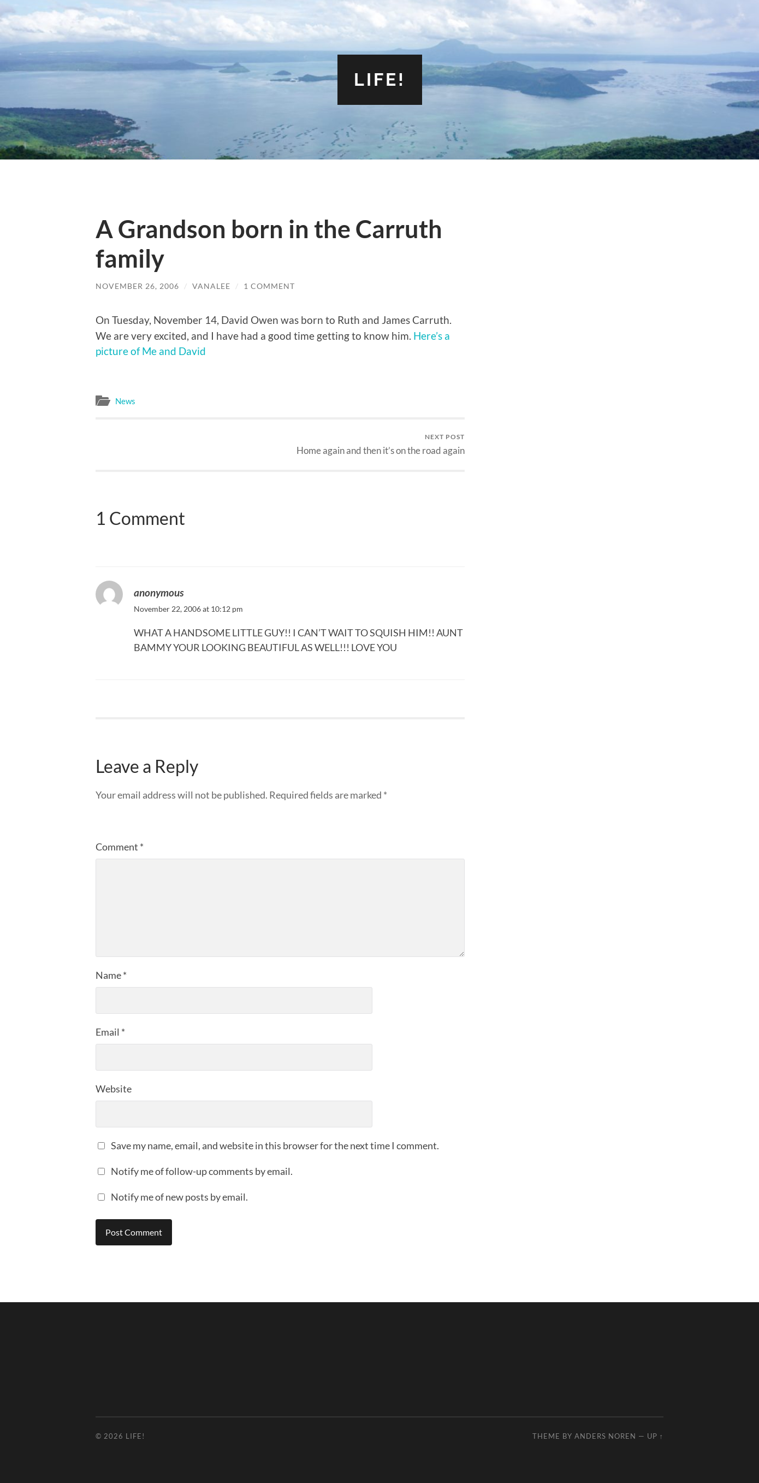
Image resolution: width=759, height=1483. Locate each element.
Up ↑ (655, 1436)
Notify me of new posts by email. (179, 1197)
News (125, 401)
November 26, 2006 (137, 286)
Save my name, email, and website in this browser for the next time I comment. (275, 1145)
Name (111, 975)
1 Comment (269, 286)
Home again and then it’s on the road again (381, 444)
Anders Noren (605, 1436)
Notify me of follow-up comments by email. (202, 1171)
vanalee (211, 286)
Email (110, 1032)
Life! (380, 79)
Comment (120, 847)
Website (114, 1089)
